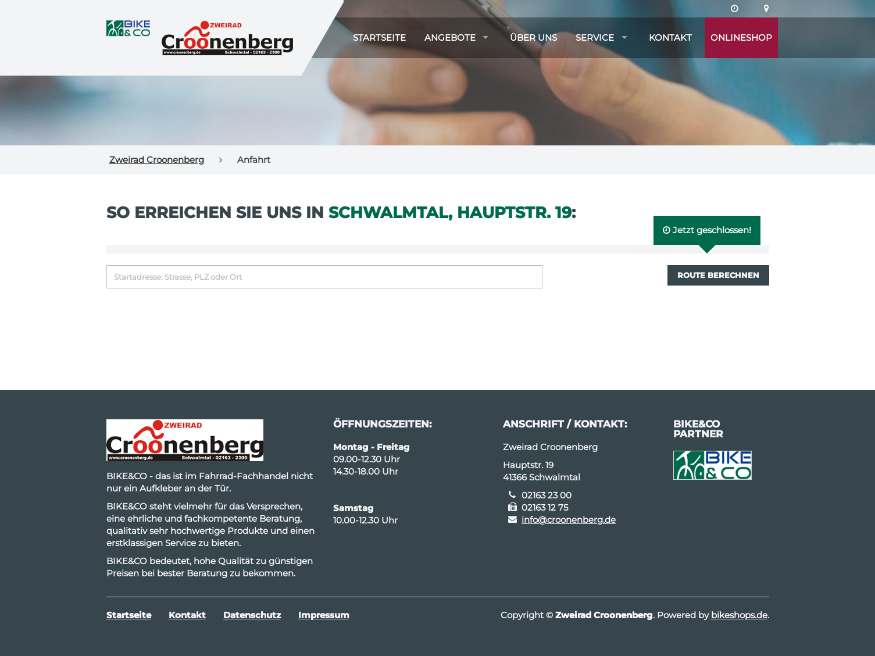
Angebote (450, 37)
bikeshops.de (739, 615)
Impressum (323, 615)
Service (595, 37)
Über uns (533, 37)
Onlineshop (741, 37)
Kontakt (670, 37)
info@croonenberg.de (569, 519)
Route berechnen (718, 275)
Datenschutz (252, 615)
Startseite (379, 37)
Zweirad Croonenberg (156, 159)
